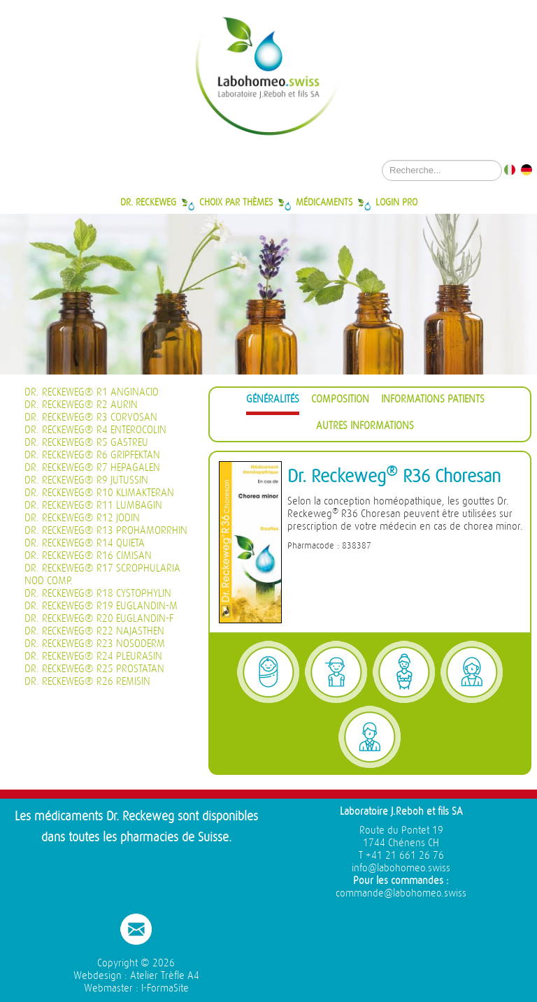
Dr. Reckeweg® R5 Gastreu (86, 443)
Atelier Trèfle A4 (164, 976)
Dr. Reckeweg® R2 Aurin (81, 405)
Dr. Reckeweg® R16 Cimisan (88, 556)
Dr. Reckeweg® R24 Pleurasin (93, 656)
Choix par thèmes (236, 202)
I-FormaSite (165, 988)
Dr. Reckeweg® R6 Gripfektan (92, 455)
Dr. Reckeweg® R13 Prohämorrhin (105, 531)
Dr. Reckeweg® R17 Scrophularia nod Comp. (102, 574)
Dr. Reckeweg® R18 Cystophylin (97, 594)
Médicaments (324, 202)
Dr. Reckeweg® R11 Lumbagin (93, 505)
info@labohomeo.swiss (401, 868)
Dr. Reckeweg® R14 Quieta (84, 543)
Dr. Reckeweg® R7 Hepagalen (92, 468)
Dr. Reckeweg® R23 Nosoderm (94, 644)
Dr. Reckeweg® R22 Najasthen (94, 631)
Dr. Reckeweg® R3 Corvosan (90, 417)
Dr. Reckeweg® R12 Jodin (82, 518)
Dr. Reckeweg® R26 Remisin (87, 682)
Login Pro (396, 202)
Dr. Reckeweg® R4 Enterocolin (95, 430)
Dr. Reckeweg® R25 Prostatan (94, 669)
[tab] (272, 401)
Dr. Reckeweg (148, 202)
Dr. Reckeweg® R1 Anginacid (91, 392)
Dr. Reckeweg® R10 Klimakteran (99, 493)
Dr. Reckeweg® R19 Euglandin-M (101, 606)
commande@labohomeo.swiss (401, 893)
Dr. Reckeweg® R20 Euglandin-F (98, 619)
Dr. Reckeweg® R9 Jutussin (86, 480)
